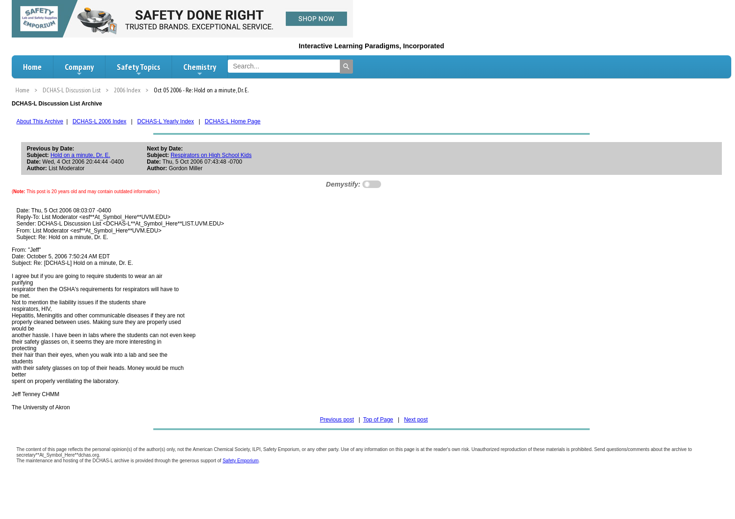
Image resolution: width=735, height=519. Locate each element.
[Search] (346, 67)
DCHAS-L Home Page (233, 121)
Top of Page (378, 419)
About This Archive (39, 121)
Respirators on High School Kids (211, 155)
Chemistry (199, 69)
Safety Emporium (241, 460)
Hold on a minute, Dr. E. (80, 155)
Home (32, 66)
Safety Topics (138, 69)
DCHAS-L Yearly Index (165, 121)
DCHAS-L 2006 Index (100, 121)
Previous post (337, 419)
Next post (416, 419)
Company (79, 69)
